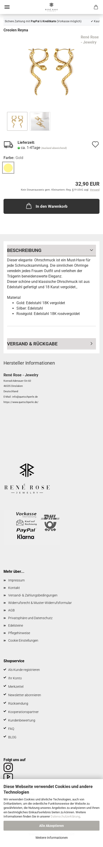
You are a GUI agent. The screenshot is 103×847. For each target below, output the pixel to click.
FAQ (11, 729)
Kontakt (14, 588)
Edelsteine (15, 625)
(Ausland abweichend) (54, 148)
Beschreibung (24, 250)
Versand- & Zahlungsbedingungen (32, 595)
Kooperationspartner (23, 712)
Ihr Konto (15, 678)
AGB (11, 610)
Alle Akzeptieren (51, 826)
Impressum (16, 580)
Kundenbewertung (21, 720)
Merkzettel (15, 686)
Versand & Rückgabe (32, 344)
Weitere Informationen (51, 838)
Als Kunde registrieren (24, 670)
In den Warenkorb (46, 206)
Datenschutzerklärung (65, 816)
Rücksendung (18, 703)
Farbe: (13, 158)
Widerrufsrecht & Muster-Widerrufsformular (40, 603)
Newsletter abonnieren (24, 695)
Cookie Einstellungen (23, 640)
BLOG (12, 737)
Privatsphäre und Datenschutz (30, 618)
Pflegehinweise (19, 633)
